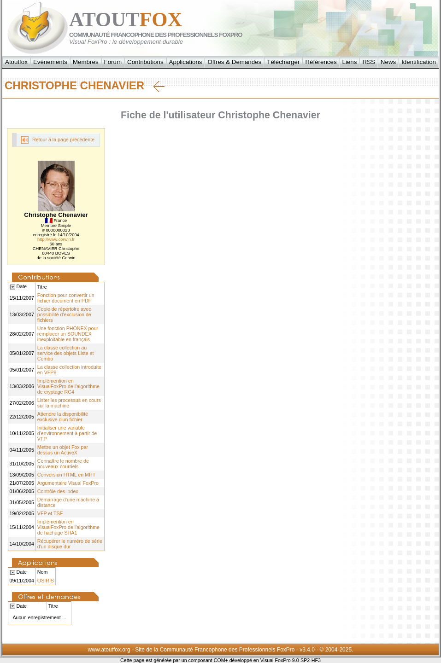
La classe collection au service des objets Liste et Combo (65, 353)
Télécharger (283, 61)
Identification (418, 61)
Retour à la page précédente (57, 140)
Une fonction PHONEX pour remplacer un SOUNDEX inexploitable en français (67, 334)
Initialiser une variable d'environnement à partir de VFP (67, 433)
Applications (185, 61)
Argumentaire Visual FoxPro (68, 483)
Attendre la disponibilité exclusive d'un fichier (62, 416)
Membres (86, 61)
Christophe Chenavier (85, 85)
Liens (349, 61)
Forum (113, 61)
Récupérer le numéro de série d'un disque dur (69, 543)
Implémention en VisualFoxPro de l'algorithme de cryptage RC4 (68, 386)
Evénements (50, 61)
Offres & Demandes (234, 61)
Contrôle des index (57, 491)
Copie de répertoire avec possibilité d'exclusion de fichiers (64, 314)
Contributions (145, 61)
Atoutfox (16, 61)
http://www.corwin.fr (56, 239)
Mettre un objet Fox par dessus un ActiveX (62, 449)
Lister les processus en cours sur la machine (69, 402)
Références (320, 61)
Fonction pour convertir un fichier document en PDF (65, 297)
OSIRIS (45, 580)
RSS (368, 61)
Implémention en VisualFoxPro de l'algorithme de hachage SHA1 (68, 527)
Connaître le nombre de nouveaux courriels (63, 463)
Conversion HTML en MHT (66, 474)
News (388, 61)
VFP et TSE (50, 513)
